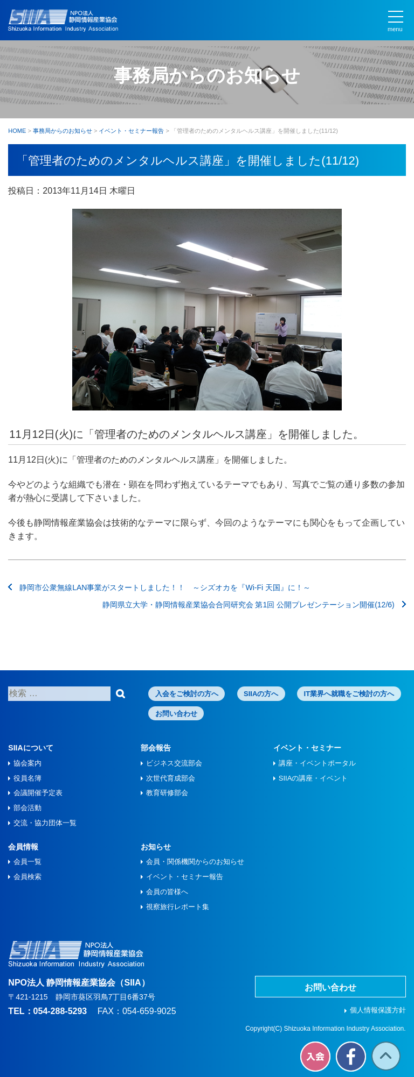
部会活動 (27, 808)
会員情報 (23, 846)
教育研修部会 (167, 793)
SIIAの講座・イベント (313, 778)
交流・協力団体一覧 (45, 823)
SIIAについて (30, 747)
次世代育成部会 (170, 778)
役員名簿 (27, 778)
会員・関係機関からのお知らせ (195, 862)
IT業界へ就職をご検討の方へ (349, 694)
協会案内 (27, 763)
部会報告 (156, 747)
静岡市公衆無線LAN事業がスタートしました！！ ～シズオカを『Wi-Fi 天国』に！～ (159, 587)
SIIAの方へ (261, 694)
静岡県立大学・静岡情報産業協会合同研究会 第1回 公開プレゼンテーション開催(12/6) (254, 604)
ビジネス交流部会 (174, 763)
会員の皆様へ (167, 892)
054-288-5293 (60, 1011)
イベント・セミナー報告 (184, 877)
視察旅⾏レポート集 (177, 907)
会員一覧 (27, 862)
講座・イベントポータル (317, 763)
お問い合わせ (176, 714)
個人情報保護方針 (378, 1010)
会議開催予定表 (38, 793)
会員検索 (27, 877)
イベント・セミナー (307, 747)
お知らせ (156, 846)
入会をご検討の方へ (186, 694)
